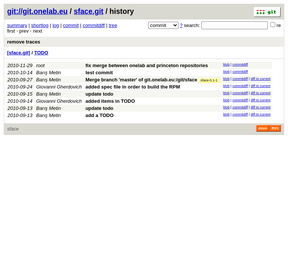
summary (17, 25)
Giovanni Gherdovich (59, 87)
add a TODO (100, 115)
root (40, 65)
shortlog (39, 25)
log (55, 25)
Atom (262, 128)
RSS (275, 128)
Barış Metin (48, 72)
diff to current (260, 79)
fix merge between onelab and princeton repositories (147, 65)
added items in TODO (110, 101)
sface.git (89, 11)
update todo (99, 94)
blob (226, 64)
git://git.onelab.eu (37, 11)
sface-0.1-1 (209, 80)
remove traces (23, 42)
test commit (99, 72)
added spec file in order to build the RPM (133, 87)
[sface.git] (18, 53)
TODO (41, 53)
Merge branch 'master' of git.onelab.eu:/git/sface (141, 79)
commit (71, 25)
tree (113, 25)
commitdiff (93, 25)
